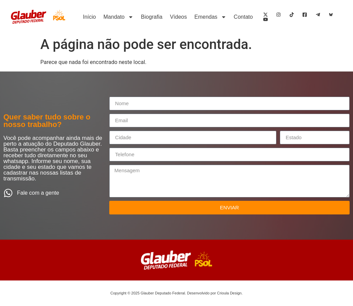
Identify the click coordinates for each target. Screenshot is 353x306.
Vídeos (178, 17)
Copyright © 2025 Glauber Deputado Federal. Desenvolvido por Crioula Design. (176, 293)
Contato (243, 17)
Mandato (118, 17)
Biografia (151, 17)
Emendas (210, 17)
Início (89, 17)
